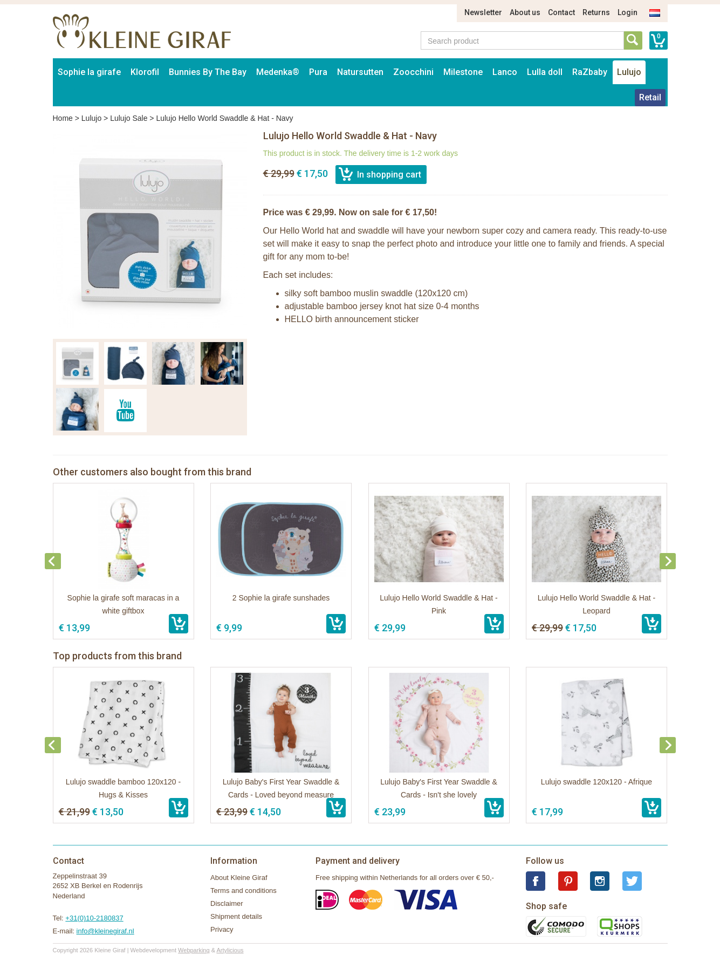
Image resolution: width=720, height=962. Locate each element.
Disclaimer (226, 903)
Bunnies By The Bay (207, 72)
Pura (318, 72)
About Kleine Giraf (239, 878)
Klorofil (145, 72)
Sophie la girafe (89, 72)
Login (627, 12)
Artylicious (229, 950)
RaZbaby (589, 72)
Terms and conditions (243, 890)
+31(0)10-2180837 (94, 918)
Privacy (222, 929)
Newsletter (483, 12)
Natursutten (360, 72)
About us (525, 12)
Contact (561, 12)
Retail (650, 97)
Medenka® (277, 72)
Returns (596, 12)
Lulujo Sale (128, 118)
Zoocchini (413, 72)
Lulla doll (545, 72)
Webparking (194, 950)
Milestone (463, 72)
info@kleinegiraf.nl (105, 931)
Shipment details (236, 916)
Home (63, 118)
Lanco (504, 72)
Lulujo (629, 72)
